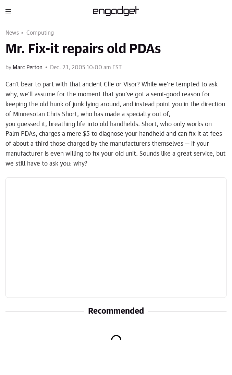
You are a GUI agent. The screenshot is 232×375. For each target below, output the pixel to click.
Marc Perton (27, 67)
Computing (40, 33)
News (12, 33)
